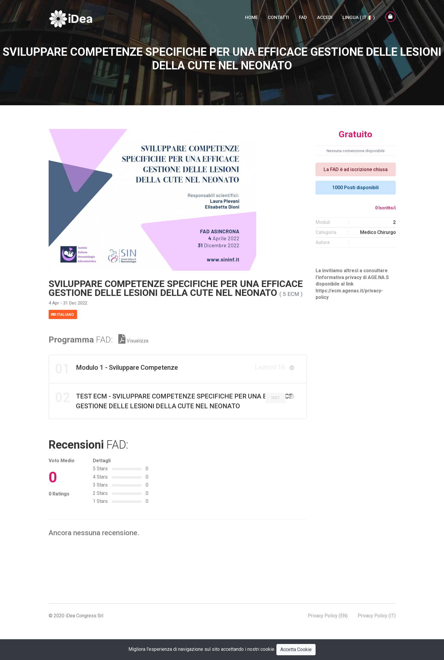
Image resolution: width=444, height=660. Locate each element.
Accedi (324, 22)
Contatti (278, 22)
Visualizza (133, 350)
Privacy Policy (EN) (328, 626)
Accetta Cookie (296, 649)
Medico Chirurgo (378, 232)
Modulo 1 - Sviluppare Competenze (170, 379)
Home (251, 22)
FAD (303, 22)
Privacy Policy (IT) (377, 626)
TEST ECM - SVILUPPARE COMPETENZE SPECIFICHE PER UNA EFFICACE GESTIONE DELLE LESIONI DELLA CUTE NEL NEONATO (175, 411)
